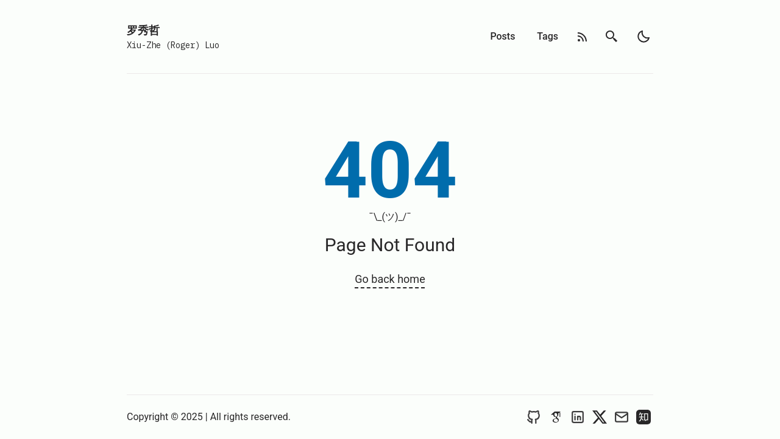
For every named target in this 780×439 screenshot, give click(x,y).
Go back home (390, 279)
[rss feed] (582, 37)
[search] (612, 36)
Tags (547, 36)
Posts (502, 36)
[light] (643, 36)
